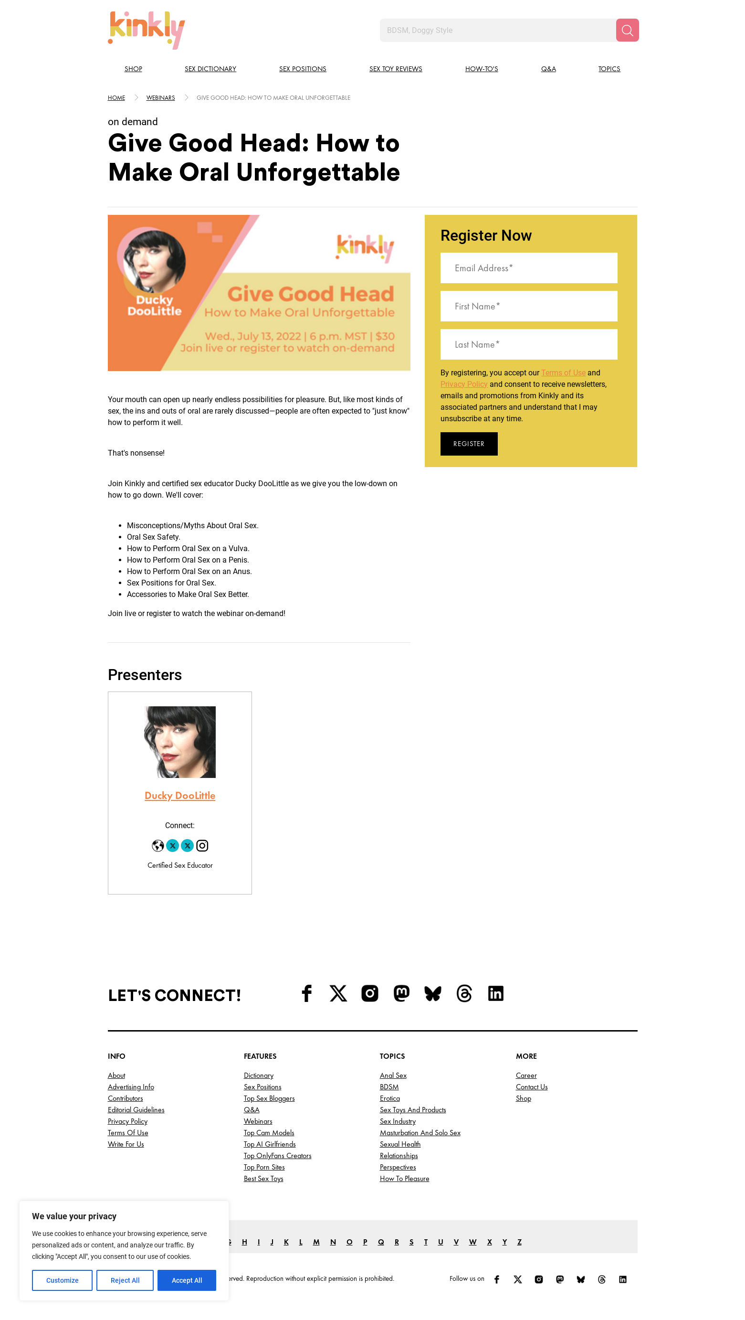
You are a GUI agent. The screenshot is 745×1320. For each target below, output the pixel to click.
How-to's (481, 69)
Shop (133, 69)
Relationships (399, 1155)
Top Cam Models (269, 1133)
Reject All (125, 1280)
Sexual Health (400, 1144)
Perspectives (398, 1167)
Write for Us (126, 1144)
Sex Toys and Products (413, 1110)
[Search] (627, 30)
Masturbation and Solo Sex (420, 1133)
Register (469, 443)
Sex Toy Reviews (395, 69)
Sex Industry (398, 1121)
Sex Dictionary (210, 69)
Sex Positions (302, 69)
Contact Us (532, 1087)
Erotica (390, 1098)
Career (526, 1075)
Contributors (125, 1098)
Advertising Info (131, 1087)
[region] (124, 1251)
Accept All (187, 1280)
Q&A (548, 69)
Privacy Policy (464, 384)
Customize (62, 1280)
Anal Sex (393, 1075)
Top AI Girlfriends (270, 1144)
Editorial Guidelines (136, 1110)
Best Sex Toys (263, 1178)
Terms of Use (563, 372)
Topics (609, 69)
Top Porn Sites (264, 1167)
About (116, 1075)
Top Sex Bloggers (269, 1098)
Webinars (161, 98)
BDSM (389, 1087)
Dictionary (258, 1075)
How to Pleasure (405, 1178)
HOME (116, 98)
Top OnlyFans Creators (278, 1155)
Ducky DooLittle (180, 795)
